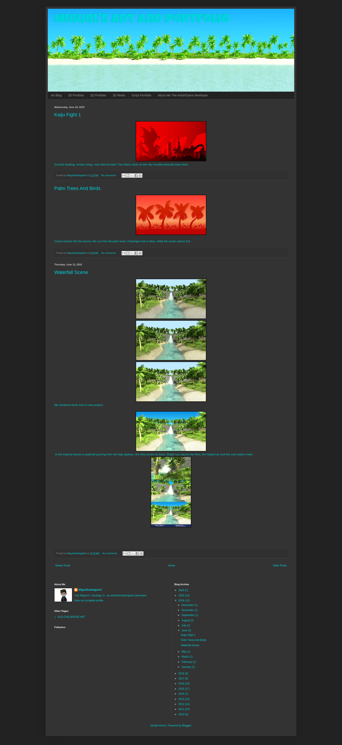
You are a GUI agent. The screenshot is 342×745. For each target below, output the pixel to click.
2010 (181, 714)
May (184, 651)
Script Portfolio (141, 95)
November (187, 610)
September (188, 615)
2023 (181, 590)
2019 (181, 600)
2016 (181, 683)
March (185, 656)
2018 (181, 673)
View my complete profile (88, 600)
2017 (181, 678)
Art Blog (56, 95)
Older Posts (280, 565)
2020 (181, 595)
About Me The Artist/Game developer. (183, 95)
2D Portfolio (98, 95)
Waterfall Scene (71, 272)
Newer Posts (62, 565)
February (187, 661)
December (187, 605)
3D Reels (119, 95)
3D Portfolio (76, 95)
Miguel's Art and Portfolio (142, 20)
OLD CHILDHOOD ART (71, 616)
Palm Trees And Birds (77, 188)
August (185, 620)
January (186, 666)
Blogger (186, 725)
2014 (181, 693)
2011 (181, 709)
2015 (181, 688)
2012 (181, 704)
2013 (181, 699)
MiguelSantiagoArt (90, 589)
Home (171, 565)
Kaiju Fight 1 (67, 114)
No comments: (109, 175)
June (184, 630)
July (184, 625)
